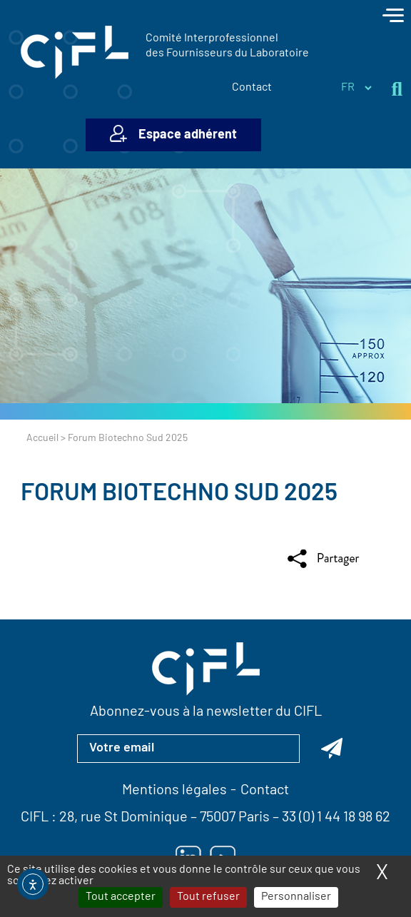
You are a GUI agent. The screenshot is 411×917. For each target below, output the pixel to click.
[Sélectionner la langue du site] (356, 87)
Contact (252, 87)
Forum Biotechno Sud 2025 (179, 494)
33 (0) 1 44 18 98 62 (336, 818)
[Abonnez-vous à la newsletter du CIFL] (332, 748)
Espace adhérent (187, 135)
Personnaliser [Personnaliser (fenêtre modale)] (296, 897)
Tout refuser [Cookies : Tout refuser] (208, 897)
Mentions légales (174, 791)
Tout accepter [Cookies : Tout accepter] (121, 897)
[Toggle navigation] (393, 17)
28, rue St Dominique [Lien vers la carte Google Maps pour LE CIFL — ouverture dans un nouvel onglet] (123, 818)
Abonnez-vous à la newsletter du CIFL (206, 712)
